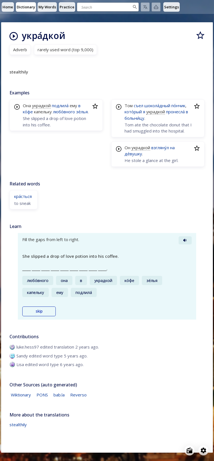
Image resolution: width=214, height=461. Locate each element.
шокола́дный (157, 105)
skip (39, 311)
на (172, 147)
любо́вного (64, 111)
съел (138, 105)
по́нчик (178, 105)
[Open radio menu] (189, 450)
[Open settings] (203, 450)
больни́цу (134, 118)
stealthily (18, 424)
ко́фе (28, 111)
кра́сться (23, 196)
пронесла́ (175, 111)
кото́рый (133, 111)
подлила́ (60, 105)
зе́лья (82, 111)
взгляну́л (160, 147)
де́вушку (133, 153)
